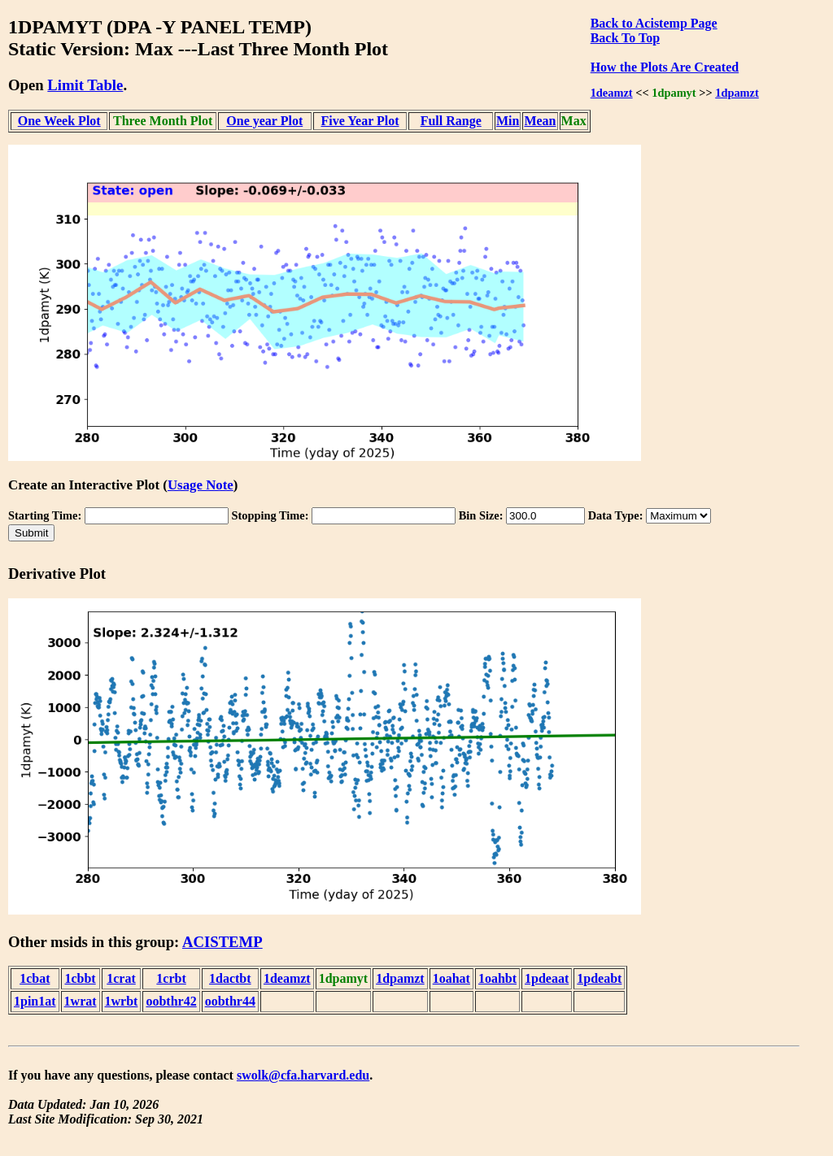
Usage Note (200, 485)
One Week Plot (59, 121)
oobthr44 (230, 1001)
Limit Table (85, 84)
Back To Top (625, 38)
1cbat (35, 978)
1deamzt (612, 92)
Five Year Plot (360, 121)
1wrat (80, 1001)
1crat (121, 978)
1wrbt (121, 1001)
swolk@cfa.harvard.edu (303, 1075)
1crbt (170, 978)
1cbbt (79, 978)
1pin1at (35, 1001)
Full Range (451, 121)
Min (507, 121)
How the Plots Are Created (665, 67)
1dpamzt (737, 92)
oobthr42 (171, 1001)
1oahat (451, 978)
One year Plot (264, 121)
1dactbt (230, 978)
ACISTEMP (222, 941)
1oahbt (497, 978)
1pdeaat (547, 978)
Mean (540, 121)
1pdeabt (599, 978)
